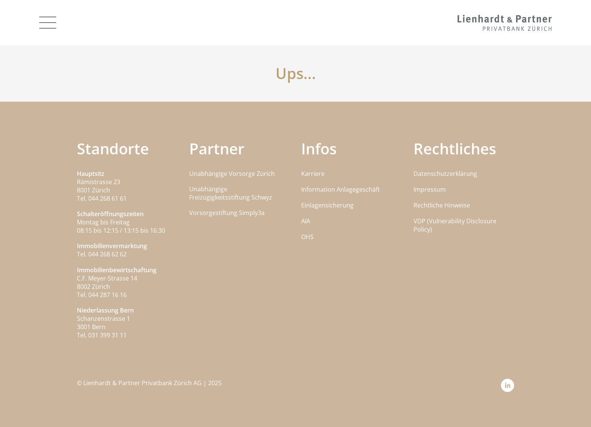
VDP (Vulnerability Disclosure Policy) (454, 225)
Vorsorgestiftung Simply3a (227, 213)
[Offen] (47, 23)
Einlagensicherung (327, 205)
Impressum (429, 189)
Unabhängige (208, 189)
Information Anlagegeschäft (340, 189)
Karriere (313, 173)
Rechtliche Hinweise (441, 205)
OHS (307, 237)
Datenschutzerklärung (445, 173)
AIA (305, 221)
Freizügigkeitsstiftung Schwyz (230, 197)
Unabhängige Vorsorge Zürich (232, 173)
